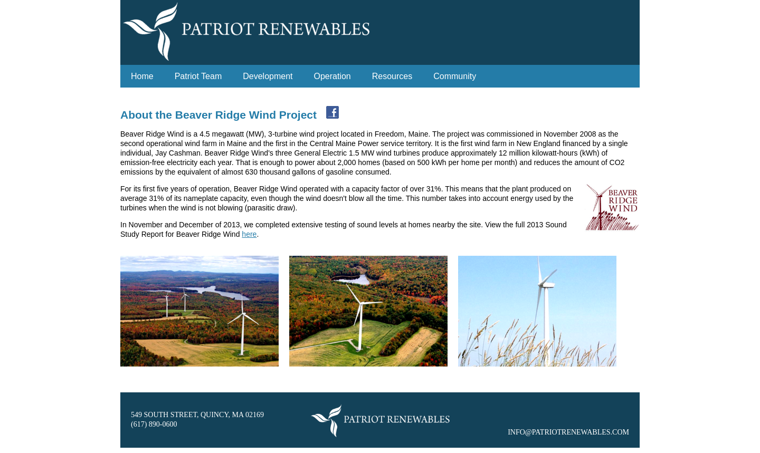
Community (454, 76)
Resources (392, 76)
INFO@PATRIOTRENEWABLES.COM (568, 432)
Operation (332, 76)
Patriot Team (198, 76)
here (249, 234)
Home (142, 76)
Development (267, 76)
